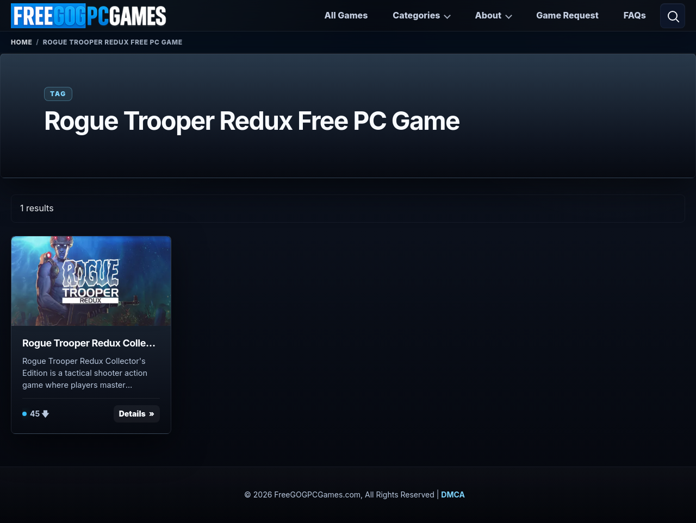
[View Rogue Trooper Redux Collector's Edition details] (91, 281)
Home (21, 42)
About (488, 15)
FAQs (635, 15)
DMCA (453, 494)
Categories (416, 15)
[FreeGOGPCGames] (89, 15)
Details (132, 413)
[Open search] (672, 15)
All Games (346, 15)
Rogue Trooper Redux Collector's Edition (91, 343)
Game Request (567, 15)
